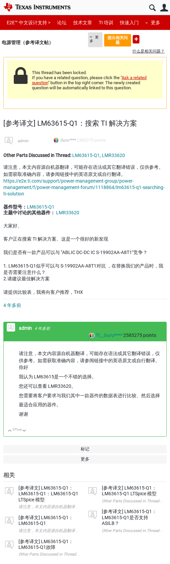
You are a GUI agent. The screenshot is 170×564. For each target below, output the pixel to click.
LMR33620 (113, 155)
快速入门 (129, 22)
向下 (24, 431)
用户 (164, 8)
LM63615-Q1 (86, 155)
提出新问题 (136, 39)
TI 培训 (106, 22)
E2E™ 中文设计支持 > (28, 22)
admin (23, 140)
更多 (155, 22)
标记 (85, 448)
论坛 (62, 22)
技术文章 (82, 22)
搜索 (152, 8)
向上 (10, 431)
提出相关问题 (118, 39)
